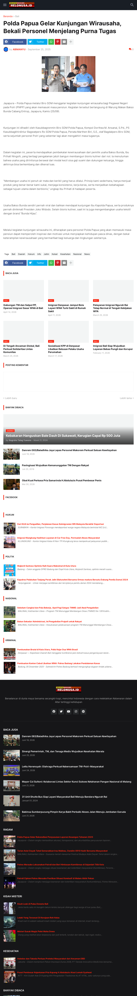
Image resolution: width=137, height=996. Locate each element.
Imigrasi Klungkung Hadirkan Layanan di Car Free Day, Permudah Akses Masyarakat (58, 538)
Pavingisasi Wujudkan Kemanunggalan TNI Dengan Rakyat (55, 465)
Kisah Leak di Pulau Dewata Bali (32, 904)
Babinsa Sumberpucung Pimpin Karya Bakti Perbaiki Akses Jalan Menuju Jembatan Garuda (74, 811)
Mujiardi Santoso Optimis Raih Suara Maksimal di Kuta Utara (46, 566)
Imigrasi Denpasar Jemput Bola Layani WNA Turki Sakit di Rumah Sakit (67, 308)
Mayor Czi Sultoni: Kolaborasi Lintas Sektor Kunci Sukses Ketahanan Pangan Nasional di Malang (76, 781)
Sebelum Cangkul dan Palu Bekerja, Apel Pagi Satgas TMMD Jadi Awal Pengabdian (57, 607)
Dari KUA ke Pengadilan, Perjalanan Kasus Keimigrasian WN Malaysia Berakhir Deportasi (60, 524)
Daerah (21, 254)
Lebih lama (126, 398)
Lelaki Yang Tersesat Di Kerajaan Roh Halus (38, 917)
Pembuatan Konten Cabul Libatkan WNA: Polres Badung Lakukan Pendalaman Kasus (58, 663)
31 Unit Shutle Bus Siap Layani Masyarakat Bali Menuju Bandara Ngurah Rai (64, 796)
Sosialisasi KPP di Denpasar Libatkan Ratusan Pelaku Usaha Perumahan (66, 348)
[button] (4, 5)
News (87, 254)
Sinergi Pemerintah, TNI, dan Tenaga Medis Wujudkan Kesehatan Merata (63, 751)
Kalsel (55, 254)
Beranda (8, 16)
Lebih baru (11, 398)
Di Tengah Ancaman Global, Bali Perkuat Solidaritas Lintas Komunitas (21, 348)
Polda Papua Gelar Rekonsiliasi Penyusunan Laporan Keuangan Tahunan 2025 (55, 837)
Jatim (46, 254)
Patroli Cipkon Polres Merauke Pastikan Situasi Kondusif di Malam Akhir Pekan (55, 878)
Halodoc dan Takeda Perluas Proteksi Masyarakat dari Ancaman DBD (51, 958)
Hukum (31, 254)
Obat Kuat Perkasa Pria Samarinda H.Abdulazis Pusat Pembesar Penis (61, 480)
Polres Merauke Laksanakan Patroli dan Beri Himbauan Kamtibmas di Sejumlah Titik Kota (60, 864)
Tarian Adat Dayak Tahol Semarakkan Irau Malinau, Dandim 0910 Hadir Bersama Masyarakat (62, 851)
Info (39, 254)
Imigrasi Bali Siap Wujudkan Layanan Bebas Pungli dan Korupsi (113, 347)
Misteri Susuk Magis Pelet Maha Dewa (36, 931)
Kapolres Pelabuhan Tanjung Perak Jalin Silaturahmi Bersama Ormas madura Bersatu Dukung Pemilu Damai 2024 (72, 579)
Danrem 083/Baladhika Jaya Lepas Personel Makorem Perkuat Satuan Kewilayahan (69, 450)
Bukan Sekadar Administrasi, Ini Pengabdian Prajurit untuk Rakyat (49, 621)
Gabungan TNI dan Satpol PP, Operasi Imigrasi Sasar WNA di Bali (23, 306)
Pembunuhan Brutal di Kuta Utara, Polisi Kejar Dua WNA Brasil (47, 649)
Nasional (77, 254)
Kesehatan (65, 254)
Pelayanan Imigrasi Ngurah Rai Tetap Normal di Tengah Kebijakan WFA (112, 308)
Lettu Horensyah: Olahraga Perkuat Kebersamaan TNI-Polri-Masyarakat (63, 766)
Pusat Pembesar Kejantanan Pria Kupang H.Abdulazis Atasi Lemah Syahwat (54, 972)
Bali (17, 16)
